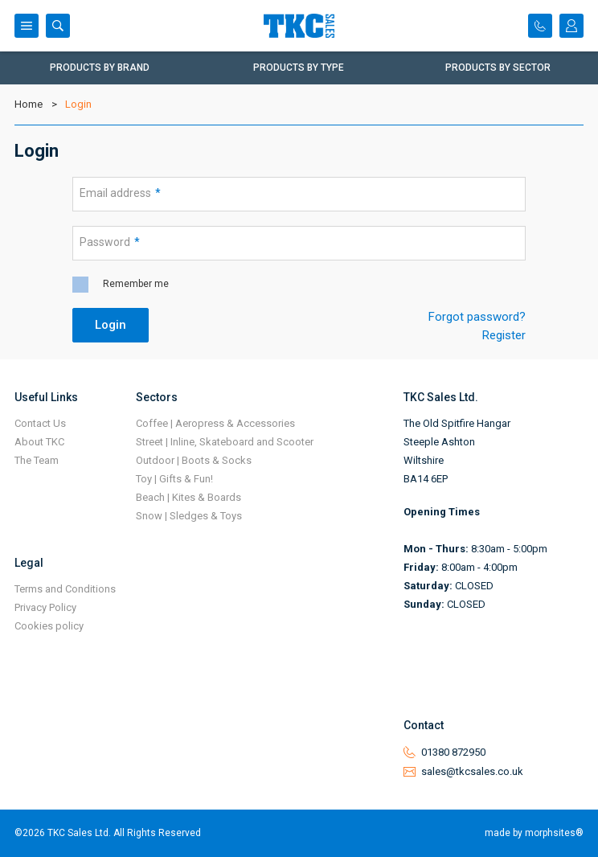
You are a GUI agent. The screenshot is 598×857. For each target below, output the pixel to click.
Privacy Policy (45, 607)
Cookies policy (49, 626)
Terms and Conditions (65, 589)
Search (58, 26)
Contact (540, 26)
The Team (36, 460)
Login (571, 26)
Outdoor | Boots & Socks (194, 460)
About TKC (39, 442)
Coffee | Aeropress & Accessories (215, 423)
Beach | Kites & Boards (188, 497)
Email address (120, 193)
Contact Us (40, 423)
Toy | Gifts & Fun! (174, 479)
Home (28, 104)
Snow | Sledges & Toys (189, 516)
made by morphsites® (534, 833)
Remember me (136, 283)
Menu (26, 26)
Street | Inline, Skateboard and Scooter (224, 442)
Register (504, 335)
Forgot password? (477, 317)
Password (110, 242)
